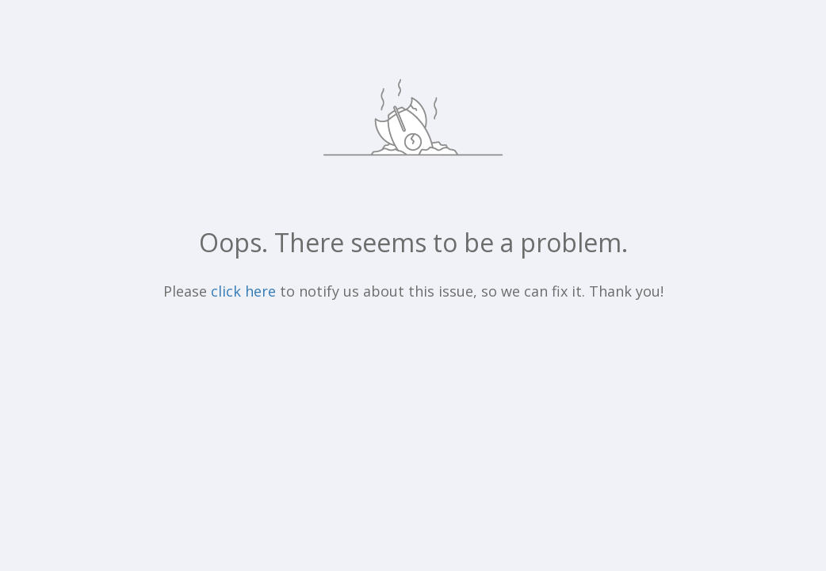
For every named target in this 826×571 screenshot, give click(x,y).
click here (243, 291)
